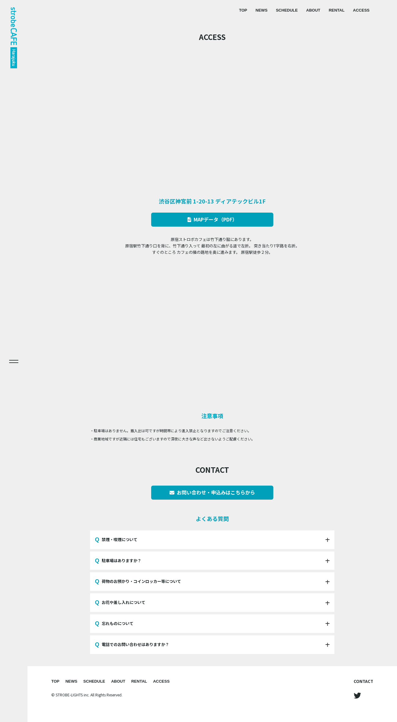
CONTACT (363, 681)
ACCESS (361, 10)
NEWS (262, 10)
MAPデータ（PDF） (212, 219)
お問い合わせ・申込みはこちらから (212, 492)
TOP (243, 10)
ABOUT (313, 10)
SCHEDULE (287, 10)
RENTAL (336, 10)
